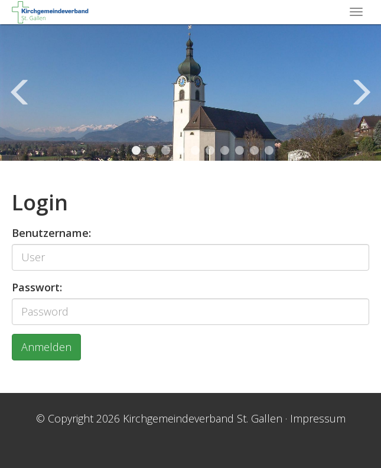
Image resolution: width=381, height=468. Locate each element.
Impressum (318, 418)
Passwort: (37, 287)
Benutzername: (51, 233)
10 (269, 150)
